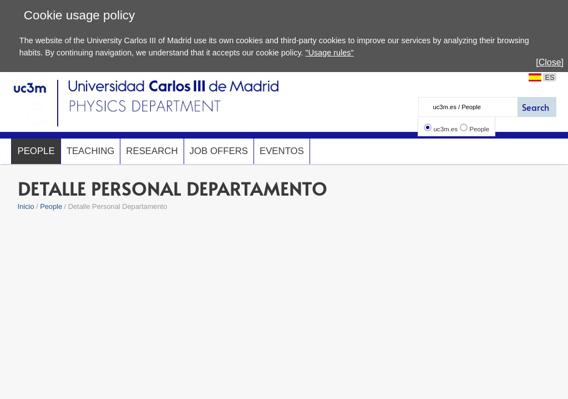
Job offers (219, 151)
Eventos (282, 151)
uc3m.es (445, 129)
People (479, 129)
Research (152, 151)
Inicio (26, 206)
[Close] (550, 62)
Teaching (91, 151)
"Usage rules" (330, 52)
